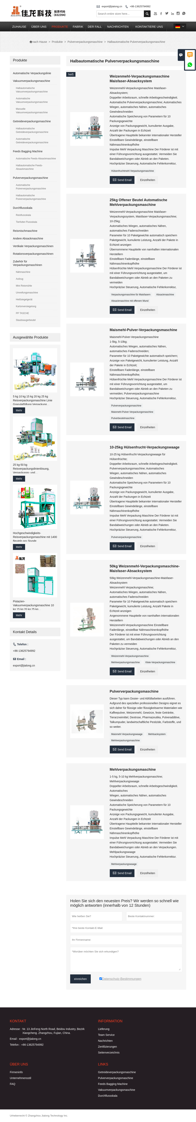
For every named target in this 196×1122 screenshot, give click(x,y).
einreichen (80, 978)
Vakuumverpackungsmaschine (31, 80)
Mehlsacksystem (157, 734)
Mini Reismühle (24, 285)
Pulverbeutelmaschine (122, 418)
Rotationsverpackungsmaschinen (33, 253)
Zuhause (19, 26)
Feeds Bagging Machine (28, 151)
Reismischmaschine (25, 230)
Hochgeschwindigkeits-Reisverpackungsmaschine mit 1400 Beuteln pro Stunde (35, 536)
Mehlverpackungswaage (124, 864)
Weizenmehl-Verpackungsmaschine (130, 656)
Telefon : (15, 1044)
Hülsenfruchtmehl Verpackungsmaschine (132, 171)
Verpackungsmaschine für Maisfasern (131, 294)
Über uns (39, 26)
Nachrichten (118, 26)
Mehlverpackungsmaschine (125, 662)
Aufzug (19, 279)
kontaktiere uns (149, 26)
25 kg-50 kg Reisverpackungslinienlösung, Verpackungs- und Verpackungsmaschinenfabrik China (35, 469)
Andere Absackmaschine (28, 238)
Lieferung (103, 1029)
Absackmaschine (165, 294)
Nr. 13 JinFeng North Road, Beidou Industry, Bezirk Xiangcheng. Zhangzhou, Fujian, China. (53, 1030)
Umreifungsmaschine (27, 292)
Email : (14, 1038)
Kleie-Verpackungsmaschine (160, 662)
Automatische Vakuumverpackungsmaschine (32, 100)
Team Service (106, 1034)
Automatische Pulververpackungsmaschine (31, 187)
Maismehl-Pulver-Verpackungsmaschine (132, 412)
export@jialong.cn (112, 6)
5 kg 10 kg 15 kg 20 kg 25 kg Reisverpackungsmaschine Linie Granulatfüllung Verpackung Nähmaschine (32, 400)
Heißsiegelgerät (24, 299)
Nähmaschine (23, 272)
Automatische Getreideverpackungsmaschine (32, 141)
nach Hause (38, 41)
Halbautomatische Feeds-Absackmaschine (29, 167)
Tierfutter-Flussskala (26, 222)
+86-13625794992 (140, 6)
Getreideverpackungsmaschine (32, 121)
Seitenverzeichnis (109, 1052)
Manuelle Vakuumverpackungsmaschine (32, 111)
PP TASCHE (22, 313)
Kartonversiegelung (26, 306)
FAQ (12, 1083)
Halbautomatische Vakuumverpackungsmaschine (32, 90)
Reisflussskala (23, 215)
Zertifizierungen (107, 1046)
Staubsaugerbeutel (26, 320)
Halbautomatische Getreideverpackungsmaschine (32, 130)
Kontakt (18, 1021)
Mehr (19, 410)
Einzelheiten (147, 180)
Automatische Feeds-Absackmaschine (36, 158)
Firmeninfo (16, 1072)
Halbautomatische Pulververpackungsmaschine (31, 197)
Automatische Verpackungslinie (32, 73)
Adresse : (15, 1029)
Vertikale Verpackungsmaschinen (33, 246)
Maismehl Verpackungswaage (126, 734)
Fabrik (78, 26)
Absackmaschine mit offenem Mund (130, 300)
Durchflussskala (22, 207)
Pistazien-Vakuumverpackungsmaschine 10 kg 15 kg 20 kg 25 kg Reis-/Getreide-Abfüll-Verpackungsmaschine (33, 605)
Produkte (60, 26)
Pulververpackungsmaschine (85, 41)
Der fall (95, 26)
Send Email (122, 179)
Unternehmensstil (20, 1078)
